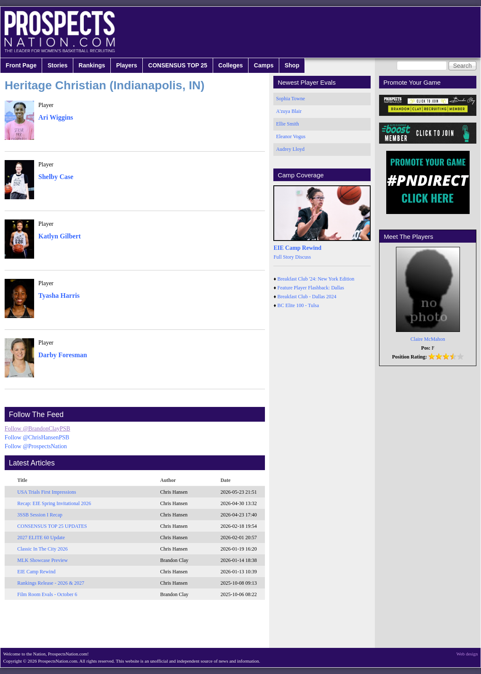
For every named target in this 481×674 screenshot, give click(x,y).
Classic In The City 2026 (42, 549)
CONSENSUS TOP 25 (177, 65)
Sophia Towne (290, 99)
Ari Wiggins (55, 117)
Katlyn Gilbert (59, 236)
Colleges (230, 65)
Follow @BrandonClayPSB (37, 428)
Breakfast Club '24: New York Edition (316, 279)
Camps (264, 65)
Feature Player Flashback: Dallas (311, 288)
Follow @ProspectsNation (36, 446)
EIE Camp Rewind (36, 572)
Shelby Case (55, 176)
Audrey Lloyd (290, 149)
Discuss (303, 257)
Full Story (283, 257)
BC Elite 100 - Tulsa (298, 305)
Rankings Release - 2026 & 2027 (50, 583)
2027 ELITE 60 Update (41, 537)
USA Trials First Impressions (46, 492)
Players (126, 65)
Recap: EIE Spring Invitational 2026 (54, 503)
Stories (57, 65)
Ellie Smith (287, 124)
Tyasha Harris (59, 295)
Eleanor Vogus (290, 136)
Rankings (92, 65)
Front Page (21, 65)
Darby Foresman (62, 354)
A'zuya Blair (288, 111)
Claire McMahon (428, 339)
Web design (467, 653)
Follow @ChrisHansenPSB (37, 437)
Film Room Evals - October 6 (47, 594)
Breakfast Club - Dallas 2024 (307, 297)
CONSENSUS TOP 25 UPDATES (52, 526)
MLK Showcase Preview (42, 560)
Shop (292, 65)
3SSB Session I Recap (39, 515)
